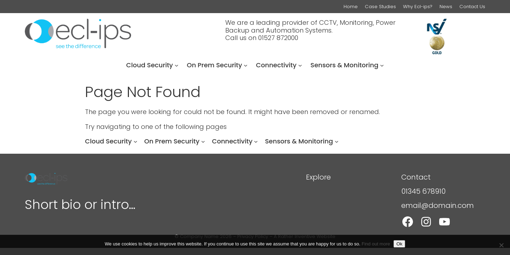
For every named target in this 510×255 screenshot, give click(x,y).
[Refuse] (501, 245)
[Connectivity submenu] (300, 65)
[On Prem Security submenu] (246, 65)
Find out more (376, 243)
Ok (399, 243)
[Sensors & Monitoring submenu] (382, 65)
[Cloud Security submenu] (176, 65)
